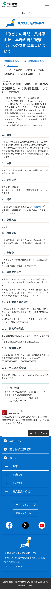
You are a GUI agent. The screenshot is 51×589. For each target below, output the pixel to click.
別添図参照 (37, 206)
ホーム (13, 458)
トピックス (12, 65)
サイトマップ (22, 504)
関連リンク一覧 (23, 513)
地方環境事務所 (11, 61)
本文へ (24, 12)
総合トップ (15, 441)
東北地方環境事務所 (34, 61)
